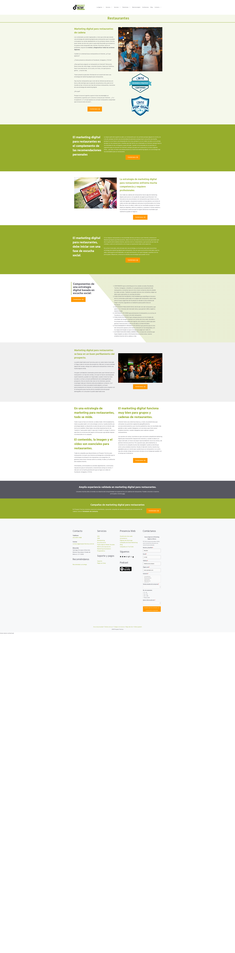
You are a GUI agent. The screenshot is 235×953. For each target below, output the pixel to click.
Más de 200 (147, 597)
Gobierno (152, 582)
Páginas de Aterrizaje (126, 540)
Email (144, 554)
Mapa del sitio (129, 627)
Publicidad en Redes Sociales (106, 545)
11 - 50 (146, 594)
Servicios (109, 7)
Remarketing (101, 540)
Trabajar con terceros (119, 627)
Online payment (138, 627)
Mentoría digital (136, 7)
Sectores (118, 7)
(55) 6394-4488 (77, 538)
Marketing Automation (104, 549)
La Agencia (101, 7)
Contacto (158, 7)
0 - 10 (145, 592)
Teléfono (145, 560)
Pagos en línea (101, 563)
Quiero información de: (149, 600)
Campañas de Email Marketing (129, 542)
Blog (152, 7)
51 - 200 (146, 596)
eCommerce (123, 538)
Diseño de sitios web (126, 536)
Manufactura (152, 581)
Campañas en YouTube (127, 547)
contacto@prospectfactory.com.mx (83, 544)
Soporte (99, 561)
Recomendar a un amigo (80, 564)
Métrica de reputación (104, 547)
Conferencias (145, 7)
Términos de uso (108, 627)
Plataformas (126, 7)
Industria (145, 573)
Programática (101, 551)
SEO (98, 536)
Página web (146, 567)
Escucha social (101, 542)
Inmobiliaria (152, 576)
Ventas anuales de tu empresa (151, 584)
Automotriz (152, 579)
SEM (98, 538)
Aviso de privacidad (98, 627)
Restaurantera (152, 578)
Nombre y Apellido (148, 547)
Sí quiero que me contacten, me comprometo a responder (152, 609)
